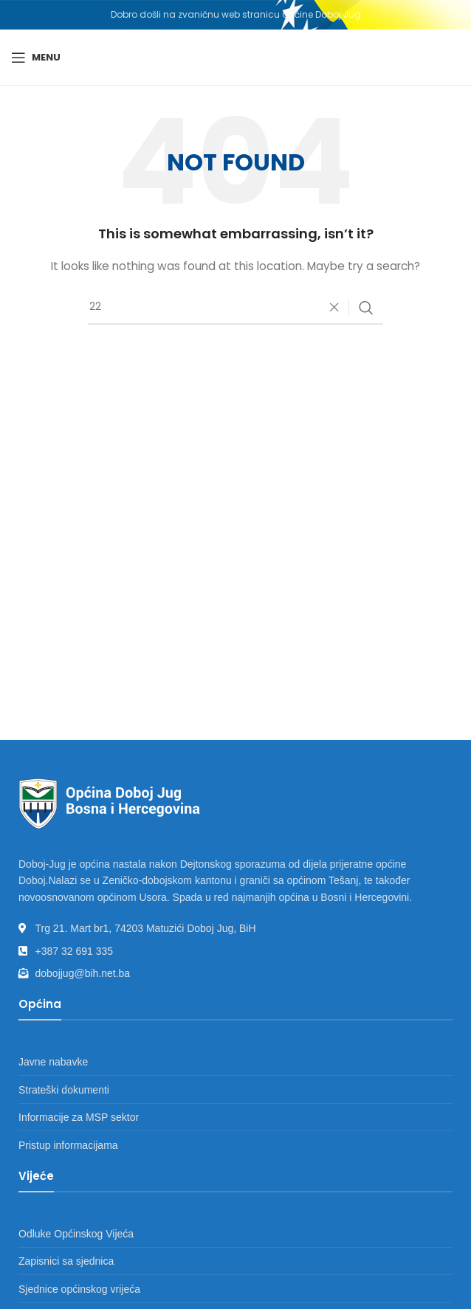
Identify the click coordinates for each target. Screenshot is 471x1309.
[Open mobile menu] (36, 57)
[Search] (235, 308)
